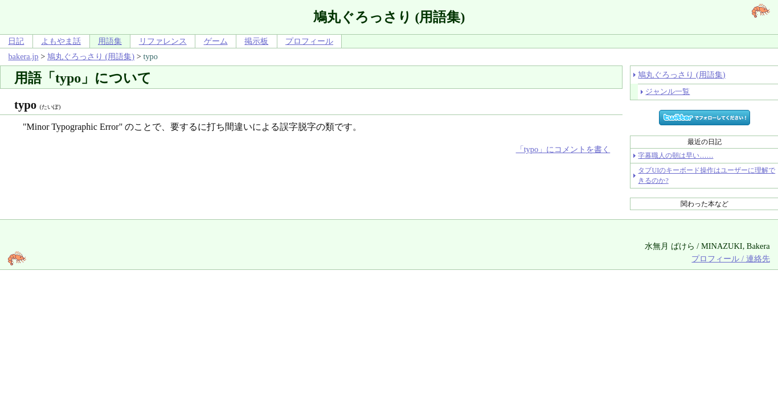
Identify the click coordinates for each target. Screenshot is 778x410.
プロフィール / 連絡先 (730, 258)
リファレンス (163, 41)
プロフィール (309, 41)
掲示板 (256, 41)
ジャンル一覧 (667, 91)
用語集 (110, 41)
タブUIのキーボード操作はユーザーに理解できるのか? (706, 175)
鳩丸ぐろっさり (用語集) (90, 56)
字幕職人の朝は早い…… (675, 155)
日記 (16, 41)
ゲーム (216, 41)
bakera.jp (23, 56)
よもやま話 (61, 41)
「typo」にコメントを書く (563, 149)
